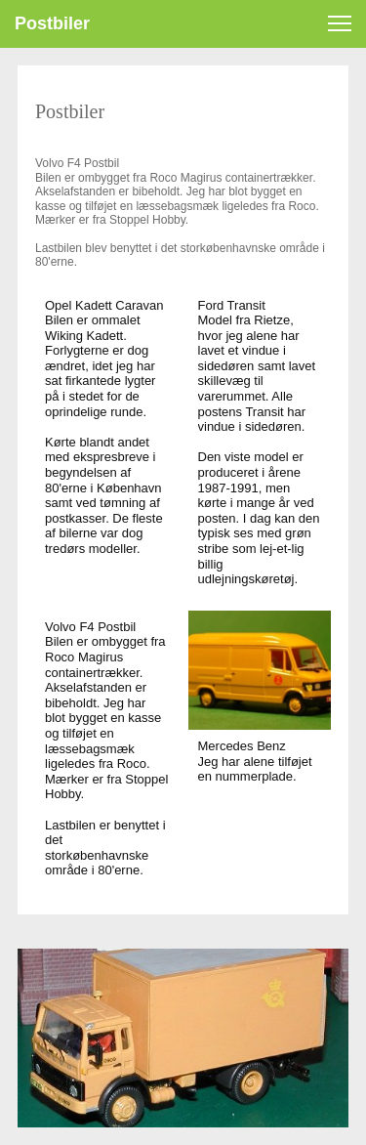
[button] (339, 23)
